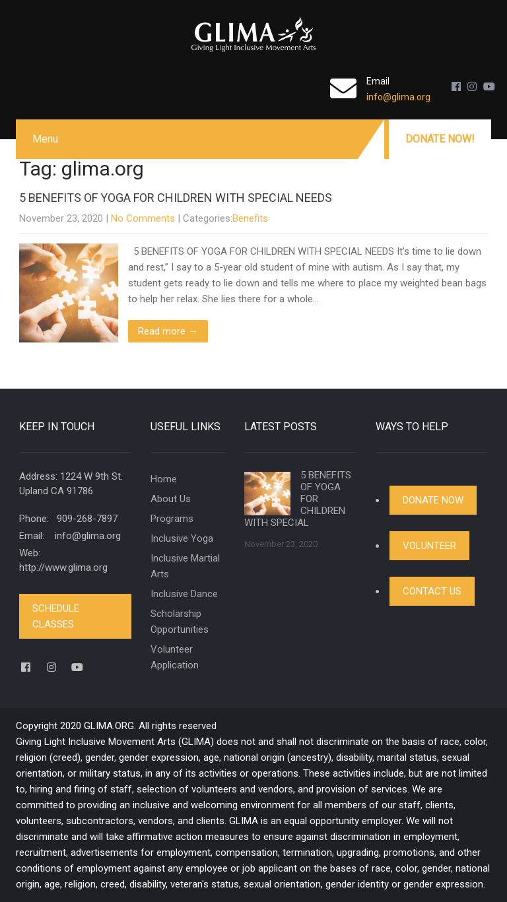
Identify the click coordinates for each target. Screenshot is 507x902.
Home (164, 479)
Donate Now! (440, 139)
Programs (172, 519)
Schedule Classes (55, 616)
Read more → (168, 331)
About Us (171, 499)
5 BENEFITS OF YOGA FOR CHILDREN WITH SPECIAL (297, 499)
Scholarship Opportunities (180, 621)
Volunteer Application (175, 657)
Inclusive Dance (184, 594)
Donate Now (433, 500)
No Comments (143, 218)
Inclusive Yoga (182, 538)
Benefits (250, 218)
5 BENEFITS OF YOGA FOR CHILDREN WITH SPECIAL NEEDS (175, 198)
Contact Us (432, 591)
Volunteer (429, 546)
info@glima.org (398, 97)
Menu (45, 139)
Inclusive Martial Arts (185, 566)
